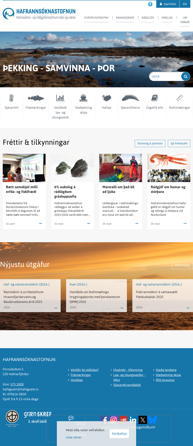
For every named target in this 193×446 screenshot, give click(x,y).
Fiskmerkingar (81, 375)
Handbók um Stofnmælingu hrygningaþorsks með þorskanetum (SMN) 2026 (95, 297)
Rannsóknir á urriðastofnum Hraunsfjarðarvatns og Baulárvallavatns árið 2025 (23, 297)
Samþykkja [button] (119, 433)
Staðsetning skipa (168, 375)
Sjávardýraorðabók (127, 385)
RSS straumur (165, 380)
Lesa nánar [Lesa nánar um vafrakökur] (74, 437)
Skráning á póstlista (150, 143)
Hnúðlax (77, 380)
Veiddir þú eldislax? (85, 370)
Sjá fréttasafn (179, 143)
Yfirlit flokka (182, 265)
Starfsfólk (170, 4)
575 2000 (17, 384)
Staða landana (166, 370)
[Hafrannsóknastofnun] (39, 14)
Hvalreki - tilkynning (127, 370)
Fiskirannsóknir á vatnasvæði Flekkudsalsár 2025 (156, 294)
